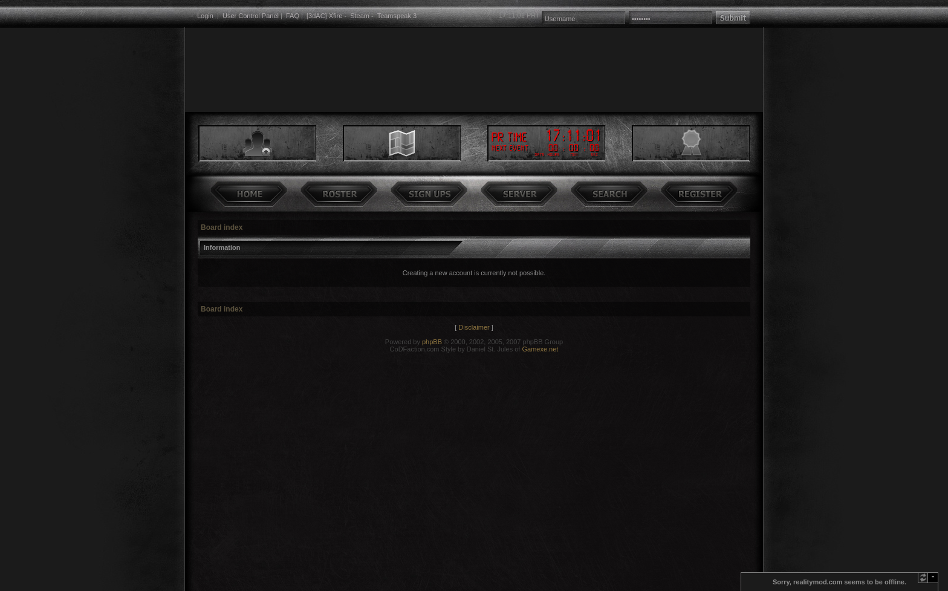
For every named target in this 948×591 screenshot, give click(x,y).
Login (205, 15)
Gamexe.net (540, 349)
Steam (359, 15)
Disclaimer (473, 327)
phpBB (432, 341)
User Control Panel (250, 15)
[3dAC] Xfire (324, 15)
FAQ (292, 15)
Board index (221, 227)
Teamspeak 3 (397, 15)
